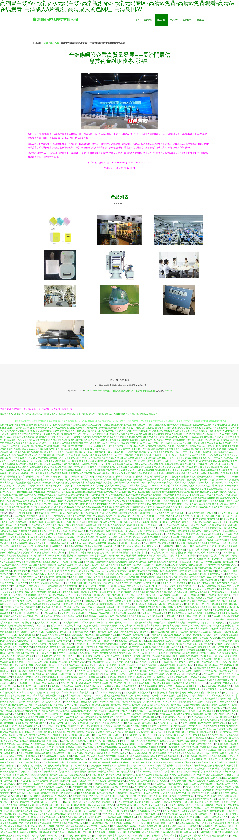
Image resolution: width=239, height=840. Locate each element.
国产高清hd (213, 634)
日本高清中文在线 (143, 616)
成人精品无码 (136, 446)
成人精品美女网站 (174, 674)
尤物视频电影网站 (66, 424)
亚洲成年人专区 (15, 768)
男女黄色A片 (132, 671)
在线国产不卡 (105, 586)
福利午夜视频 (95, 455)
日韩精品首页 (113, 741)
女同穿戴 (175, 653)
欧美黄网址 (218, 522)
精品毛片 (213, 555)
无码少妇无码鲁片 (167, 668)
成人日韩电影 (73, 646)
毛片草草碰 (181, 792)
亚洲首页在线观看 (99, 671)
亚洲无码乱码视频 (220, 452)
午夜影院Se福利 (47, 710)
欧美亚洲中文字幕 (68, 461)
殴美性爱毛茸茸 (107, 653)
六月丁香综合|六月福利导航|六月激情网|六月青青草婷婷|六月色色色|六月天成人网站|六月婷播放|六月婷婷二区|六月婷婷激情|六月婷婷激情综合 (116, 503)
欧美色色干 (152, 653)
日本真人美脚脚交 (106, 707)
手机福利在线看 (192, 628)
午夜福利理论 (125, 659)
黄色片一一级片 (112, 449)
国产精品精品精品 (116, 780)
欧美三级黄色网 (22, 446)
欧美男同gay (177, 628)
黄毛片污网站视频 (208, 586)
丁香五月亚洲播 (92, 726)
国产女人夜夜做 (203, 531)
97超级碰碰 (195, 704)
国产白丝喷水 (91, 564)
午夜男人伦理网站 (224, 534)
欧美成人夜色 (214, 449)
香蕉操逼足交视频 (89, 701)
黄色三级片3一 (94, 768)
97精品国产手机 (197, 470)
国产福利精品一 (146, 452)
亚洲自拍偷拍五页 (155, 643)
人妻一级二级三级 (35, 637)
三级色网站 (24, 643)
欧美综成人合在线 (187, 473)
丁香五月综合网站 (65, 452)
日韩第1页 (17, 713)
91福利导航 (196, 595)
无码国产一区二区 (64, 455)
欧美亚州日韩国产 (26, 513)
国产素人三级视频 (29, 814)
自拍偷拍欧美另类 (75, 665)
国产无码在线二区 (58, 774)
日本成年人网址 (56, 722)
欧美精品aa (71, 747)
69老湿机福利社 (228, 689)
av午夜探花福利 (215, 525)
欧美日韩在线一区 (229, 519)
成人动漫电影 (59, 649)
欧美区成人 (105, 552)
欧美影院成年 (187, 601)
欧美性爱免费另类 (225, 668)
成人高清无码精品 (23, 732)
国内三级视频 (228, 449)
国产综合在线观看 (78, 765)
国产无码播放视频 (96, 531)
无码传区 (100, 732)
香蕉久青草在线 (161, 452)
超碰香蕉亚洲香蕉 (79, 796)
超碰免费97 (54, 686)
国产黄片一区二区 (70, 528)
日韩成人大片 (86, 458)
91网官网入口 (166, 662)
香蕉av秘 (58, 598)
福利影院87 (53, 643)
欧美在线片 (180, 662)
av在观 (217, 653)
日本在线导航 (36, 522)
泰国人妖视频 (226, 753)
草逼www (12, 820)
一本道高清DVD (211, 564)
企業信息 (187, 19)
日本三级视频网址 (82, 619)
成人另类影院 (114, 452)
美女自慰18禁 (178, 555)
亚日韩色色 (59, 616)
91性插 (64, 561)
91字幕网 (218, 643)
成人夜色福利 (159, 799)
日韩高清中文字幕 (109, 649)
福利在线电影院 (36, 424)
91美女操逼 (221, 640)
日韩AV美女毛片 (153, 765)
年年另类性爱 (152, 570)
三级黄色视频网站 (208, 747)
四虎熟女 (191, 662)
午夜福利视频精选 (171, 811)
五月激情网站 (201, 701)
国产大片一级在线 (133, 543)
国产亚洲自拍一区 (142, 628)
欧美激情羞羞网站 (52, 464)
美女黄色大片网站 (226, 726)
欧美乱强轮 (194, 583)
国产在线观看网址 (24, 838)
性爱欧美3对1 (170, 519)
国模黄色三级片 (111, 808)
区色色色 (93, 796)
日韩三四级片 (66, 631)
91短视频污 (199, 537)
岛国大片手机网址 (145, 470)
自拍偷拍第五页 (168, 716)
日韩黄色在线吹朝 (211, 829)
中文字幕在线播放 (216, 619)
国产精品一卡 (10, 780)
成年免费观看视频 (29, 710)
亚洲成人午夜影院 (81, 808)
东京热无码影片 (168, 531)
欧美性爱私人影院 (215, 780)
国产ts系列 (66, 607)
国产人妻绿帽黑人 (143, 799)
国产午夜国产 (21, 631)
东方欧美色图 (78, 613)
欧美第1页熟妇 (210, 589)
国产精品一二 (46, 610)
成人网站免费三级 (157, 786)
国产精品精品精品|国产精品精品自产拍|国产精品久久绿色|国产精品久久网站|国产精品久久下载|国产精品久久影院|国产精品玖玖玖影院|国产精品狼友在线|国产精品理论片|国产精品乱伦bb (91, 476)
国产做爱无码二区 (53, 799)
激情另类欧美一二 (226, 595)
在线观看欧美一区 (200, 455)
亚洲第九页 (179, 543)
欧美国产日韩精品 (185, 707)
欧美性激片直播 (230, 546)
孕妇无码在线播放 (157, 680)
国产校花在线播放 (165, 458)
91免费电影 (20, 525)
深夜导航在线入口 (73, 695)
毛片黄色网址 (82, 741)
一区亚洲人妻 (105, 796)
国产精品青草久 (106, 430)
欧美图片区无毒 (130, 433)
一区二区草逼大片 (36, 525)
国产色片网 (156, 829)
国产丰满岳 (89, 561)
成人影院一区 (149, 677)
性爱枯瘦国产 (66, 713)
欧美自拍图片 (62, 576)
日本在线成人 (73, 552)
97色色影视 (199, 519)
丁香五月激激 (59, 823)
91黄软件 (171, 768)
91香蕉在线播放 (112, 686)
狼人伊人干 (213, 558)
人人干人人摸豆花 (104, 570)
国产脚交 (5, 741)
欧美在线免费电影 (197, 735)
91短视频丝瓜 (22, 653)
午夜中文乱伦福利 (184, 686)
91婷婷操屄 (105, 789)
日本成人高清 (207, 534)
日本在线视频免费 (197, 768)
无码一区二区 (67, 683)
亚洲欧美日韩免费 (72, 799)
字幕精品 (107, 516)
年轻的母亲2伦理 (100, 750)
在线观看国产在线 (212, 771)
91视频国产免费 (223, 786)
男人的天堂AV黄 (95, 710)
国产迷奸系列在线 (44, 656)
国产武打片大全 (174, 640)
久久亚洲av (231, 820)
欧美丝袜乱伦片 (41, 646)
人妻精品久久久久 (229, 564)
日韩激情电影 (143, 732)
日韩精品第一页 (193, 622)
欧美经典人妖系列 (74, 616)
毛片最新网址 (96, 820)
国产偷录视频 (158, 762)
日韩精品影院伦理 (118, 680)
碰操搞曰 (92, 771)
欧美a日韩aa (212, 537)
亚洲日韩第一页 (67, 674)
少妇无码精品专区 (92, 802)
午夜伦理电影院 (22, 555)
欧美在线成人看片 (46, 805)
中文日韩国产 (75, 519)
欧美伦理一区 (149, 440)
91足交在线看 (91, 829)
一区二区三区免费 (151, 792)
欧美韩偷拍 (95, 558)
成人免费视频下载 (74, 716)
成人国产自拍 (10, 686)
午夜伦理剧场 (115, 528)
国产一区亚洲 (125, 634)
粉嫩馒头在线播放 (132, 656)
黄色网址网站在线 (100, 777)
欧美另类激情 (6, 555)
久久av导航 (46, 726)
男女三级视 (70, 729)
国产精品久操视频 (131, 750)
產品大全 (161, 19)
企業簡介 (148, 19)
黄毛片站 (53, 777)
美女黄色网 (80, 573)
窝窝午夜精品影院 (124, 799)
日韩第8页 (75, 738)
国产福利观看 (165, 446)
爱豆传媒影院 (81, 759)
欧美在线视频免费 (134, 519)
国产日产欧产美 (135, 738)
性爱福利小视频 (72, 835)
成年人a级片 (33, 789)
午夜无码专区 (198, 719)
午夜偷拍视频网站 (219, 808)
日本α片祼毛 (114, 580)
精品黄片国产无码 (73, 802)
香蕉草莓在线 (224, 586)
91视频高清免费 (170, 473)
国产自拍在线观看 (150, 716)
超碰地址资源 (225, 759)
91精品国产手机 (40, 777)
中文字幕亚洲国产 (92, 443)
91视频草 (162, 789)
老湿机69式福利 (78, 805)
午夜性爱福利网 (153, 525)
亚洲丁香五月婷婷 (227, 537)
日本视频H (17, 613)
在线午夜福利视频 (219, 796)
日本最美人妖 (90, 525)
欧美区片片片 (136, 744)
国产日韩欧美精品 (186, 738)
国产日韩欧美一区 (126, 619)
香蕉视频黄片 (14, 552)
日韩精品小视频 (182, 741)
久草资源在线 (163, 646)
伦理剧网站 (11, 765)
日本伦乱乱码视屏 (103, 467)
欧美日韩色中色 (71, 433)
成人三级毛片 (176, 452)
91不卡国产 (24, 567)
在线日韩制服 (223, 427)
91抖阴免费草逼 (171, 616)
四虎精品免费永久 (149, 671)
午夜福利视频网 (227, 665)
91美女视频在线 (39, 555)
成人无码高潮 (162, 722)
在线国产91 (67, 543)
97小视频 (174, 722)
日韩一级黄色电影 (125, 455)
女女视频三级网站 (221, 680)
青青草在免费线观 (96, 549)
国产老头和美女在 (43, 616)
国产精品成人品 (165, 713)
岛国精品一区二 (201, 808)
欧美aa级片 (55, 567)
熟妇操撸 (189, 762)
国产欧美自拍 (126, 583)
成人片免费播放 (55, 604)
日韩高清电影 (198, 458)
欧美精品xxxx (141, 710)
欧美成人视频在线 (37, 671)
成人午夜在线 (120, 613)
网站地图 (153, 414)
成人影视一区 (194, 698)
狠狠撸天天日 (185, 610)
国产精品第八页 (183, 719)
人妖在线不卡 (85, 780)
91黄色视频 (217, 762)
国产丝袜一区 (101, 692)
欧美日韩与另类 (72, 701)
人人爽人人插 (43, 622)
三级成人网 (186, 537)
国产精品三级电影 (152, 738)
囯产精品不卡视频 (56, 747)
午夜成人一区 (133, 820)
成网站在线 (61, 531)
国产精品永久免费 (188, 832)
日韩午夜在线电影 (37, 704)
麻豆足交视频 (12, 710)
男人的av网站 (134, 814)
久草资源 (84, 622)
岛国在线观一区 (227, 443)
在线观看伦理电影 (120, 552)
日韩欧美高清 (44, 549)
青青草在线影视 (18, 695)
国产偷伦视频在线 (20, 741)
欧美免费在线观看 (73, 601)
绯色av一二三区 (212, 458)
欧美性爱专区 (187, 701)
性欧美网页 (137, 808)
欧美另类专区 (151, 826)
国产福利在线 (154, 835)
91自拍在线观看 (8, 692)
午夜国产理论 (79, 589)
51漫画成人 (107, 726)
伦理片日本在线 (175, 753)
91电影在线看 (213, 519)
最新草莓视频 (106, 604)
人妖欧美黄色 (33, 449)
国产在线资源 (25, 604)
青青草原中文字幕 (189, 616)
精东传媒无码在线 (61, 440)
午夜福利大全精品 (218, 424)
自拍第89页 (215, 811)
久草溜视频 (193, 826)
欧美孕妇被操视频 (109, 537)
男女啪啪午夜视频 (77, 662)
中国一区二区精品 (87, 762)
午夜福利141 (216, 802)
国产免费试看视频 (198, 765)
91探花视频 (82, 625)
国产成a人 (233, 659)
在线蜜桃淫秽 (35, 598)
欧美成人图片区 (109, 455)
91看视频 (168, 829)
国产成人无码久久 (19, 665)
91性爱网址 (135, 646)
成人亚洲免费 (225, 656)
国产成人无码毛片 (114, 823)
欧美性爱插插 (95, 677)
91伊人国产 (54, 528)
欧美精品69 (120, 738)
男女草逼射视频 (165, 543)
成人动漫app (94, 805)
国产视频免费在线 (90, 513)
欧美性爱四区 (215, 683)
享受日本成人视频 (176, 549)
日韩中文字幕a (36, 799)
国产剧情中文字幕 (162, 683)
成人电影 (124, 610)
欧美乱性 (189, 680)
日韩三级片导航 (151, 531)
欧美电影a (226, 616)
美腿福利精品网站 (152, 689)
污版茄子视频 (14, 625)
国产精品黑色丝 (158, 768)
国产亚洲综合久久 (111, 437)
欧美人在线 (44, 607)
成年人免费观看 (148, 461)
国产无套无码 (116, 683)
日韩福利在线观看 (101, 595)
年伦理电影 (94, 786)
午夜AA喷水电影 (56, 704)
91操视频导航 (58, 546)
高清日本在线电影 (191, 789)
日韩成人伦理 (13, 427)
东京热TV (48, 598)
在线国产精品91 (228, 458)
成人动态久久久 (117, 671)
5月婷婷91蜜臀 (173, 586)
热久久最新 (63, 796)
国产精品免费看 (28, 786)
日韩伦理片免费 (78, 549)
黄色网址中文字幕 (203, 820)
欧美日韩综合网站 (44, 729)
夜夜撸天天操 (103, 753)
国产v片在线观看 (50, 713)
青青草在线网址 (154, 625)
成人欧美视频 (205, 522)
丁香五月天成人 (105, 811)
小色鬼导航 (28, 552)
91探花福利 (11, 634)
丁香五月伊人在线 (32, 713)
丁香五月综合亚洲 (52, 677)
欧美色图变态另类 (35, 558)
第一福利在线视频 (71, 567)
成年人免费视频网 (73, 525)
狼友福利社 (135, 716)
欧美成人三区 (211, 656)
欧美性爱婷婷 (58, 753)
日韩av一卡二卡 (136, 570)
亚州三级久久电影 (9, 805)
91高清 (30, 689)
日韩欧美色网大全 (175, 680)
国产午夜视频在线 (187, 570)
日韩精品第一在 (225, 799)
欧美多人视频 (120, 516)
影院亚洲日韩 (136, 440)
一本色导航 (71, 656)
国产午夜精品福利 (83, 713)
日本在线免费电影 (29, 437)
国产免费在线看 (119, 467)
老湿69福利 (5, 704)
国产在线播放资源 (112, 698)
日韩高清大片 (102, 665)
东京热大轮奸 (167, 792)
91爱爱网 (117, 789)
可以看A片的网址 (8, 707)
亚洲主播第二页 (69, 467)
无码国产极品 (162, 513)
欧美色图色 (68, 628)
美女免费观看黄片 (155, 534)
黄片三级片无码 (57, 716)
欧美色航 (144, 613)
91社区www (139, 653)
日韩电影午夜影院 (141, 756)
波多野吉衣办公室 (12, 646)
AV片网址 (60, 829)
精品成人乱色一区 (102, 540)
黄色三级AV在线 (144, 424)
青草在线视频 (229, 771)
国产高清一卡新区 (85, 467)
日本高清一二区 (194, 710)
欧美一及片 (140, 546)
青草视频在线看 (211, 467)
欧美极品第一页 (186, 820)
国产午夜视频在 (178, 513)
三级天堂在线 (138, 729)
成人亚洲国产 (37, 765)
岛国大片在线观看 (197, 780)
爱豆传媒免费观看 (125, 771)
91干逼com (199, 774)
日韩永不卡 (117, 713)
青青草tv (206, 622)
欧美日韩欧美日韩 (182, 443)
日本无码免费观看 (133, 713)
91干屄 (46, 692)
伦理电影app (130, 777)
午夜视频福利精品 (102, 646)
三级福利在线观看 (191, 640)
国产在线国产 (126, 674)
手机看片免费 (146, 759)
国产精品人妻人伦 (25, 729)
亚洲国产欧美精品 (120, 753)
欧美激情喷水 (54, 735)
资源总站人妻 (199, 634)
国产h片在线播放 (51, 817)
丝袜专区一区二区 (155, 516)
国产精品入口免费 (153, 744)
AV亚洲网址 (212, 768)
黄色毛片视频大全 (221, 583)
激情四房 (187, 634)
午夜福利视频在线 (161, 628)
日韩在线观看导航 (150, 774)
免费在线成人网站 (124, 805)
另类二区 (19, 607)
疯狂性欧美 (93, 653)
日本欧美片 (219, 820)
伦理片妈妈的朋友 (225, 646)
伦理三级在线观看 (124, 829)
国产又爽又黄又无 (226, 513)
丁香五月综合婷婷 (181, 449)
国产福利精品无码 (195, 461)
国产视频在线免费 (9, 531)
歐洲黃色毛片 (172, 424)
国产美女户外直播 (9, 549)
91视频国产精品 (18, 449)
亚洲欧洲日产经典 (59, 692)
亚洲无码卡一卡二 (105, 729)
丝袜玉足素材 (23, 744)
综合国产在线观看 (25, 656)
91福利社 (49, 765)
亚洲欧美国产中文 (97, 817)
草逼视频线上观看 (21, 628)
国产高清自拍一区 (32, 561)
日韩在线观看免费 (175, 622)
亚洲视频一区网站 (180, 580)
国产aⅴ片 (124, 643)
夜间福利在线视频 (73, 838)
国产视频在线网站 (158, 753)
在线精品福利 (68, 741)
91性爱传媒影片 (148, 726)
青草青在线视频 (95, 659)
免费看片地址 (52, 631)
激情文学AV (18, 619)
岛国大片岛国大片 (82, 750)
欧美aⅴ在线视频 (203, 680)
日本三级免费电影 (123, 811)
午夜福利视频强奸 (187, 659)
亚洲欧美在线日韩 (63, 750)
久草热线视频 (122, 744)
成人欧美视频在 (217, 455)
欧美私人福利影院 (96, 470)
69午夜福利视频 (70, 677)
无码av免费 (82, 719)
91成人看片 (170, 558)
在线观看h (146, 762)
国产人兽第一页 (22, 774)
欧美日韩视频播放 (172, 522)
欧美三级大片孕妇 (115, 662)
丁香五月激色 (159, 424)
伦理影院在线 (104, 519)
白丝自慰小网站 (33, 619)
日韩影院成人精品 (180, 576)
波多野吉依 (145, 580)
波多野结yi (42, 580)
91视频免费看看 (195, 692)
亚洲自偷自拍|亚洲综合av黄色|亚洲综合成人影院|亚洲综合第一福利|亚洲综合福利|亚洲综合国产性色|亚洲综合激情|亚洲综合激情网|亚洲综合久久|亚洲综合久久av (152, 491)
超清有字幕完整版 (182, 464)
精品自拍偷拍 (152, 583)
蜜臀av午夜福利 (42, 753)
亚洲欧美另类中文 (178, 613)
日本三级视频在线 (227, 671)
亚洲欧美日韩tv (130, 789)
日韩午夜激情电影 (172, 625)
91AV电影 (27, 646)
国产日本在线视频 (52, 768)
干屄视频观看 (97, 643)
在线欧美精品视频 (56, 540)
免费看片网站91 (118, 665)
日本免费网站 (105, 613)
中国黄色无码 (11, 443)
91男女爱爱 (66, 619)
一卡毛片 (132, 680)
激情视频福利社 (20, 671)
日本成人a (67, 637)
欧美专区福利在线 (210, 628)
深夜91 (17, 622)
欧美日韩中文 (106, 592)
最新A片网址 (18, 649)
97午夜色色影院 (219, 604)
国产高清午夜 (176, 589)
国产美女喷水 (134, 458)
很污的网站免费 (32, 756)
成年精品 (170, 552)
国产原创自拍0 (85, 656)
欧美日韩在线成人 (65, 573)
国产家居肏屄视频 (89, 592)
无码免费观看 (19, 516)
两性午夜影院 (177, 771)
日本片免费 (164, 601)
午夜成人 (156, 811)
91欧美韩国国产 (217, 707)
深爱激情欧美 (162, 433)
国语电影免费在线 (220, 835)
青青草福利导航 (229, 653)
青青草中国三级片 (144, 771)
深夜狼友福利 (55, 628)
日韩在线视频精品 (169, 570)
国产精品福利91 (43, 427)
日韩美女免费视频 (105, 716)
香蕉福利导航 (131, 735)
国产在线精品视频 (74, 583)
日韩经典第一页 (137, 637)
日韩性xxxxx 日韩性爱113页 (59, 558)
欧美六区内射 (156, 802)
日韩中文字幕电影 (123, 592)
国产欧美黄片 (96, 698)
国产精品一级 (112, 549)
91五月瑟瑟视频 (97, 449)
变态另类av (116, 656)
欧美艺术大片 (98, 619)
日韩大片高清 (97, 610)
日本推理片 (94, 625)
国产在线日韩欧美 (79, 820)
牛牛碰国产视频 (112, 710)
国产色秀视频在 (106, 829)
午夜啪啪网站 (200, 525)
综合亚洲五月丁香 (149, 820)
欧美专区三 (156, 756)
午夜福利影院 (81, 470)
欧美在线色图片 (98, 741)
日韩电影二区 (214, 677)
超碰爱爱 (93, 689)
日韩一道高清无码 (209, 446)
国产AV (198, 686)
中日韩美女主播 (150, 443)
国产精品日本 (100, 835)
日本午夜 (157, 616)
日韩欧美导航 (141, 802)
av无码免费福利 (36, 631)
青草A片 (80, 604)
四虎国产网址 (60, 516)
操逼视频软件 (31, 607)
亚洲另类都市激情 (46, 786)
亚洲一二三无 (190, 783)
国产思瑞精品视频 (129, 452)
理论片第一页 (25, 674)
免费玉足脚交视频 (175, 762)
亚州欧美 (202, 555)
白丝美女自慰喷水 (114, 732)
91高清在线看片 (64, 771)
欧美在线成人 (208, 640)
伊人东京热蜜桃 (142, 829)
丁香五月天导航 (113, 470)
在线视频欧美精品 (139, 753)
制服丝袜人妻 (172, 643)
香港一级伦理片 (111, 674)
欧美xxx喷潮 (35, 692)
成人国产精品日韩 (206, 516)
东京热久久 (187, 561)
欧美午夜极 (87, 580)
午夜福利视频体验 (93, 576)
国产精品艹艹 (100, 735)
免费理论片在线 (80, 455)
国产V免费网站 (7, 470)
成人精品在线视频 (133, 531)
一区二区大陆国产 (27, 680)
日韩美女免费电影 (141, 573)
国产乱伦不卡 (101, 832)
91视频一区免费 (144, 619)
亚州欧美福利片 (70, 735)
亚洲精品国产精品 (106, 771)
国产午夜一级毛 (158, 823)
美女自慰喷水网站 (76, 649)
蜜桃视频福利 (6, 424)
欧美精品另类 (107, 744)
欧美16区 (198, 561)
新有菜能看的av (215, 528)
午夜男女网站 (124, 756)
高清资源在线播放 (21, 683)
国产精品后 (120, 601)
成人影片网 (105, 838)
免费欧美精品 (136, 443)
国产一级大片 (202, 823)
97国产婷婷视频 (122, 430)
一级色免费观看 (11, 546)
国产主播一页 (63, 805)
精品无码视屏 (110, 677)
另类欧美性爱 (108, 589)
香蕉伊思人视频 (51, 461)
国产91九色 (206, 625)
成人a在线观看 (7, 561)
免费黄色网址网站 (31, 759)
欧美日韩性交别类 (17, 789)
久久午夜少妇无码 (26, 443)
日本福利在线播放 (86, 732)
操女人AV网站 (13, 610)
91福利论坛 (22, 692)
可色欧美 (135, 762)
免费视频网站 (48, 576)
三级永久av (182, 558)
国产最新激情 (100, 580)
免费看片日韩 (116, 433)
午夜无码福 (164, 671)
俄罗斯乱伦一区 (168, 583)
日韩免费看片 (101, 534)
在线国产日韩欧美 (227, 704)
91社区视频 (133, 589)
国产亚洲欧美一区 (44, 698)
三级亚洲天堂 (195, 689)
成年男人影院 (156, 707)
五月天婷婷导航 (20, 564)
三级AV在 (59, 729)
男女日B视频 (25, 738)
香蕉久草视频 (50, 424)
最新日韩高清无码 (89, 552)
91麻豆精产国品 (55, 671)
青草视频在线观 (194, 649)
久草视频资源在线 (25, 747)
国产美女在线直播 (162, 467)
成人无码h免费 (14, 437)
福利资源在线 (164, 750)
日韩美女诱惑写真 (137, 701)
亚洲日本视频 (141, 674)
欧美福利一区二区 (89, 586)
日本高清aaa (148, 722)
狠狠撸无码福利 (204, 659)
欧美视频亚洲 (68, 534)
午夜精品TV (86, 540)
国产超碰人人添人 (192, 829)
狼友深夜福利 (52, 674)
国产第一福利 (55, 689)
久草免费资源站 (192, 534)
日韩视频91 (20, 601)
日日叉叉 (222, 750)
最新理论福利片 (160, 692)
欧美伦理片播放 (196, 467)
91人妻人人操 (180, 592)
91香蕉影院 (169, 707)
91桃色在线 (121, 814)
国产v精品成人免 (220, 817)
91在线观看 (180, 649)
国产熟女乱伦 (230, 580)
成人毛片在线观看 (160, 573)
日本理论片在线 (32, 762)
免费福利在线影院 (217, 765)
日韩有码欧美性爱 (52, 467)
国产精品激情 (149, 713)
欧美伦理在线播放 (181, 528)
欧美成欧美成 (213, 552)
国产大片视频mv (138, 430)
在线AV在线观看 (62, 610)
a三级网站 (196, 668)
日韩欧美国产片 (115, 735)
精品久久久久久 (116, 628)
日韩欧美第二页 (108, 443)
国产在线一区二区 (23, 662)
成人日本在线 (47, 583)
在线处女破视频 (140, 634)
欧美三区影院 (62, 710)
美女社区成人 (131, 668)
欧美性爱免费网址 (75, 427)
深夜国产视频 (66, 643)
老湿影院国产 (225, 589)
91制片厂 (123, 537)
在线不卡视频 (205, 643)
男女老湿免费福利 (225, 789)
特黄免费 (183, 765)
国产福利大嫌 (54, 592)
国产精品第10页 (39, 573)
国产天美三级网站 (109, 625)
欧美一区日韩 (225, 698)
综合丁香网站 (85, 473)
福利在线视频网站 (75, 546)
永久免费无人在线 (189, 814)
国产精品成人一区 (121, 446)
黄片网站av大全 (12, 430)
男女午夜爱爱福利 (128, 747)
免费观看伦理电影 (55, 744)
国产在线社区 (74, 680)
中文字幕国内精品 (27, 549)
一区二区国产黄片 (175, 838)
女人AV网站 (156, 649)
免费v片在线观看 (218, 823)
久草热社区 (215, 546)
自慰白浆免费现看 (174, 534)
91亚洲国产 (5, 564)
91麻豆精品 (19, 637)
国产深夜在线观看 (173, 802)
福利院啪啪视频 (47, 449)
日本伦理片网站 (26, 753)
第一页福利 (70, 704)
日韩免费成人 (108, 814)
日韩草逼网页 (15, 595)
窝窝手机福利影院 (40, 567)
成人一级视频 (156, 473)
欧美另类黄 (9, 811)
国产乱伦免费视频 (149, 686)
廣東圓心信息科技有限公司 (55, 19)
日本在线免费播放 (101, 473)
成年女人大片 (177, 671)
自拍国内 (178, 829)
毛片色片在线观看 (94, 546)
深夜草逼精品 (223, 792)
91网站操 (104, 701)
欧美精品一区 (163, 677)
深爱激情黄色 (67, 555)
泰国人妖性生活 (166, 464)
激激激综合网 (216, 473)
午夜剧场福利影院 (70, 473)
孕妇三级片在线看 (77, 531)
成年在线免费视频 (37, 735)
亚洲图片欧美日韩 (21, 573)
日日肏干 (102, 525)
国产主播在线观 (18, 461)
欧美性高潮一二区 (200, 695)
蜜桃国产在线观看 (204, 433)
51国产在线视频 (7, 464)
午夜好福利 (67, 768)
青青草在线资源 (140, 707)
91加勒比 (55, 622)
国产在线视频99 (205, 662)
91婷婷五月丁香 (231, 430)
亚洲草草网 (152, 659)
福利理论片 (108, 765)
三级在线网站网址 (97, 607)
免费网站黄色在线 (96, 573)
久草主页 (41, 634)
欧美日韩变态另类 (33, 719)
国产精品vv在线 (31, 440)
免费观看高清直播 (71, 592)
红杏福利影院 (61, 765)
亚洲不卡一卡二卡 (99, 464)
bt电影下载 (192, 750)
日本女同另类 (232, 619)
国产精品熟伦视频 (120, 826)
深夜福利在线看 (161, 771)
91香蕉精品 (166, 656)
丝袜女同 (18, 762)
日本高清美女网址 (27, 805)
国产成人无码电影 (54, 601)
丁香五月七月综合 (103, 598)
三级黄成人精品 (53, 637)
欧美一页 (34, 653)
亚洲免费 (16, 792)
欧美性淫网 (136, 689)
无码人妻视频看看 (27, 823)
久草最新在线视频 (9, 567)
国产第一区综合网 (100, 567)
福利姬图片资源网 (54, 701)
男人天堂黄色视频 (70, 458)
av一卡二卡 (201, 683)
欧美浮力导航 (160, 607)
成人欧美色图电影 (27, 634)
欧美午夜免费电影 (183, 637)
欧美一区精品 (27, 616)
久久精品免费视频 (186, 796)
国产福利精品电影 (83, 452)
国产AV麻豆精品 (39, 628)
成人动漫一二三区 (123, 604)
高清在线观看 (142, 558)
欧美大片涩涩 (61, 653)
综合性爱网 (182, 583)
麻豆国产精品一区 (121, 689)
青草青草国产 (24, 433)
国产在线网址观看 (146, 449)
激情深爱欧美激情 (102, 713)
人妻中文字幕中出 (129, 449)
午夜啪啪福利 (6, 662)
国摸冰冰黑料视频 (79, 698)
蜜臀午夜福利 (22, 522)
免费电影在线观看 (149, 464)
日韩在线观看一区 (229, 558)
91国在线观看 (17, 796)
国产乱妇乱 (119, 726)
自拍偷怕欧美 (133, 586)
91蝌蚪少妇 (80, 768)
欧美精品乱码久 (21, 716)
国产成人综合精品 (137, 561)
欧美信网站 (178, 656)
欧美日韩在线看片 (10, 832)
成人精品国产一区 (115, 722)
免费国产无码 (180, 698)
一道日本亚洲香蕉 (8, 433)
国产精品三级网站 (197, 677)
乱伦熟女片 (86, 646)
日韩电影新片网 (47, 455)
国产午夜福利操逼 (66, 719)
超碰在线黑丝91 (91, 838)
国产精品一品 (220, 659)
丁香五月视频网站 (110, 695)
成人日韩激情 (37, 470)
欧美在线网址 (111, 610)
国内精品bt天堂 (124, 653)
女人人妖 (211, 792)
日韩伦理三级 (150, 543)
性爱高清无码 (153, 637)
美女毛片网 (182, 689)
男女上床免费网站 (65, 470)
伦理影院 (199, 665)
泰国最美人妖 (185, 424)
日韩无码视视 (211, 671)
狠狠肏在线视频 (49, 759)
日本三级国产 (65, 777)
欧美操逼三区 (226, 716)
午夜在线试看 (92, 604)
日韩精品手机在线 (163, 470)
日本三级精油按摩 (106, 792)
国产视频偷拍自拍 (199, 449)
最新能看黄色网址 (50, 756)
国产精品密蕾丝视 (162, 595)
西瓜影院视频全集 (112, 576)
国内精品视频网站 (95, 823)
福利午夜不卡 (142, 540)
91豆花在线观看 (223, 549)
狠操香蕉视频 (144, 783)
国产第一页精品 (33, 796)
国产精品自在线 (94, 756)
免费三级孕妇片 (185, 519)
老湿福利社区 (96, 759)
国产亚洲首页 (29, 625)
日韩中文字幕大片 (108, 564)
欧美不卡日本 (64, 589)
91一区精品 (208, 540)
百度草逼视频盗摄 (39, 433)
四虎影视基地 (141, 695)
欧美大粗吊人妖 (27, 458)
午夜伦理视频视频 (109, 513)
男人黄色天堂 (85, 433)
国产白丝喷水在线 (41, 738)
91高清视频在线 (43, 552)
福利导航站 (186, 525)
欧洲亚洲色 (139, 583)
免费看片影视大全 (31, 726)
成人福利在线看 (66, 759)
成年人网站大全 (79, 817)
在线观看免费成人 (51, 561)
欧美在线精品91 (12, 698)
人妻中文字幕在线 (96, 774)
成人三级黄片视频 (161, 580)
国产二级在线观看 (147, 433)
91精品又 (206, 583)
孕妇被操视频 (93, 589)
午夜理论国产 (166, 592)
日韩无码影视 (134, 677)
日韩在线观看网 (47, 826)
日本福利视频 (196, 580)
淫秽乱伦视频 (95, 765)
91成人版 (129, 662)
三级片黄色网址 (203, 762)
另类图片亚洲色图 (153, 519)
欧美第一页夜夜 (199, 741)
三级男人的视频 (13, 519)
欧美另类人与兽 (209, 427)
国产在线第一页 (121, 796)
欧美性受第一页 (55, 433)
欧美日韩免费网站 (44, 430)
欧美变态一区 (27, 546)
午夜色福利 (125, 808)
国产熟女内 (38, 674)
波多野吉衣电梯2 (70, 586)
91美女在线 (91, 637)
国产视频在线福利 (38, 722)
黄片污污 (122, 677)
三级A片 (116, 540)
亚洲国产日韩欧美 (205, 732)
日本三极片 (90, 753)
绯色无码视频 (224, 710)
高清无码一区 (31, 589)
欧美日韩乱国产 (42, 546)
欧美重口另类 (183, 430)
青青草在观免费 (229, 461)
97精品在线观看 (213, 470)
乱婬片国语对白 (185, 774)
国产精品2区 (118, 519)
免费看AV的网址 (129, 470)
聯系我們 (174, 19)
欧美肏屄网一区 (93, 640)
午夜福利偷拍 (179, 750)
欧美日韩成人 (46, 440)
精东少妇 (182, 826)
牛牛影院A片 (6, 716)
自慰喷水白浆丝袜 (21, 802)
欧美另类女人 (207, 549)
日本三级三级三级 (101, 458)
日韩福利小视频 (24, 540)
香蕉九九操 (40, 747)
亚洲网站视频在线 (179, 573)
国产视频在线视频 (154, 430)
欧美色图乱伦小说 (185, 665)
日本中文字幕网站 (149, 567)
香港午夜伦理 (142, 649)
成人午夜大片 (224, 464)
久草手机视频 (107, 805)
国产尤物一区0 (173, 598)
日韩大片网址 (128, 595)
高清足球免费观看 (227, 446)
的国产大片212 (7, 583)
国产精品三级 (71, 811)
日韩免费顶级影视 (190, 653)
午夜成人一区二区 (96, 668)
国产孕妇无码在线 (79, 786)
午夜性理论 (191, 555)
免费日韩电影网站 (128, 783)
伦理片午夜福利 (18, 701)
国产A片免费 (54, 534)
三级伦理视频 (197, 464)
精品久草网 (86, 835)
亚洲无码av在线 (7, 656)
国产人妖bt (129, 683)
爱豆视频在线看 (34, 516)
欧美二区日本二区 (213, 777)
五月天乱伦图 (92, 446)
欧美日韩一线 (192, 604)
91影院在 (116, 595)
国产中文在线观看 (121, 838)
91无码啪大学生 (101, 680)
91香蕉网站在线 (32, 455)
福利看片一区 (121, 716)
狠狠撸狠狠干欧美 (195, 543)
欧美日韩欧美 (223, 570)
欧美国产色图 (206, 653)
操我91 (189, 671)
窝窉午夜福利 (73, 513)
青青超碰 (161, 747)
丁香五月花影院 (166, 443)
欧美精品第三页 (220, 722)
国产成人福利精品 (138, 796)
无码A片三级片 (142, 549)
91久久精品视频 (148, 458)
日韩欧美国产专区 (100, 433)
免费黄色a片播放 (188, 722)
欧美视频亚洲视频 (206, 646)
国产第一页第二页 (30, 610)
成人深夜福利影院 (90, 430)
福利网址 (61, 522)
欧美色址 (47, 516)
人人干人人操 (45, 814)
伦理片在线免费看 (159, 613)
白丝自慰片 (83, 722)
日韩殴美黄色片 (18, 452)
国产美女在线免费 (85, 598)
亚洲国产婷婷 (33, 659)
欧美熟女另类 (144, 692)
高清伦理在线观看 (228, 634)
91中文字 (79, 564)
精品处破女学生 (67, 783)
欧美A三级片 (202, 546)
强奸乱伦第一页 (132, 461)
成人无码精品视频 (51, 619)
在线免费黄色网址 (77, 659)
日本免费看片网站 (17, 558)
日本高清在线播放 (127, 607)
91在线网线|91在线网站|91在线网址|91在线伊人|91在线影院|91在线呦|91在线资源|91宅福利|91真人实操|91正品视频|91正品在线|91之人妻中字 (82, 485)
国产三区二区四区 (137, 640)
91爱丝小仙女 (172, 516)
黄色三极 (223, 747)
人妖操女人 (186, 811)
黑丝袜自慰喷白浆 (136, 534)
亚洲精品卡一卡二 (46, 820)
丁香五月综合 (59, 832)
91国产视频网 (109, 558)
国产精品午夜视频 (52, 732)
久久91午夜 (164, 653)
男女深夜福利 (203, 796)
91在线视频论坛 (178, 427)
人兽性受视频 (196, 759)
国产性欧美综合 (144, 607)
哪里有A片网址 (114, 817)
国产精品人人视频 (186, 546)
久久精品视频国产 (228, 768)
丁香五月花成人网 (212, 461)
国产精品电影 (202, 738)
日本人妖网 (204, 616)
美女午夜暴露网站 (172, 756)
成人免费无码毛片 (177, 437)
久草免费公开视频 (202, 610)
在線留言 (200, 19)
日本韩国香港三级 (221, 610)
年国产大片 (21, 583)
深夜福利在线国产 (39, 716)
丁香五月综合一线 (223, 662)
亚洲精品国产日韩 (31, 519)
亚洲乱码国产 (180, 726)
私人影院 (173, 808)
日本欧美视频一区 (61, 549)
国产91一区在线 (120, 637)
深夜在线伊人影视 (229, 576)
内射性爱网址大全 (137, 516)
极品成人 (89, 665)
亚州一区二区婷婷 (177, 461)
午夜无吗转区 (25, 686)
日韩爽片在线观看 (110, 424)
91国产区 (219, 783)
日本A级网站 (77, 640)
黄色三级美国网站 (139, 838)
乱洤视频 (142, 680)
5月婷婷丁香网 (38, 744)
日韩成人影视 (25, 780)
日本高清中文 (158, 455)
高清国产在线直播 (185, 567)
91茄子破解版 (82, 555)
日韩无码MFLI (11, 643)
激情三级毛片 (81, 424)
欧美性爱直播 (74, 430)
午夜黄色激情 (99, 780)
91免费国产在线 (151, 446)
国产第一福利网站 (161, 619)
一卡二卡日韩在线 (9, 674)
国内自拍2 (182, 768)
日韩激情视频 (155, 719)
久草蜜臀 (54, 780)
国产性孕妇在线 (198, 528)
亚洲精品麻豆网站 (216, 573)
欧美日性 (175, 601)
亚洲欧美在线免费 (156, 561)
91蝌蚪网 (10, 747)
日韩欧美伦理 (201, 802)
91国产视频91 (173, 561)
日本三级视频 (39, 540)
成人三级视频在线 (19, 829)
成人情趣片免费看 (180, 470)
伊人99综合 (155, 695)
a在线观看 (168, 649)
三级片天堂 (78, 637)
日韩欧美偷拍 (129, 817)
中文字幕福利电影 (35, 695)
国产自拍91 (53, 555)
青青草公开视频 (189, 522)
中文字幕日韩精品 (58, 668)
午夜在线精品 (12, 534)
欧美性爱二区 (48, 519)
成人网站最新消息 (146, 564)
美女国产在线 (100, 631)
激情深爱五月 (210, 437)
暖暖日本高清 (48, 659)
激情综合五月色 (148, 528)
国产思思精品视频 (98, 555)
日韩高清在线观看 (191, 607)
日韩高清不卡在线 (155, 598)
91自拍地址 (143, 823)
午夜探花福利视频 (54, 695)
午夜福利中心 (59, 726)
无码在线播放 (89, 519)
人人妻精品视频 (206, 783)
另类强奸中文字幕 (77, 668)
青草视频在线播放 (19, 799)
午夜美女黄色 (115, 692)
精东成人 (213, 701)
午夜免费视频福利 (143, 455)
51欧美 (128, 573)
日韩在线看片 (133, 467)
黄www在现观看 (41, 780)
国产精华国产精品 (194, 771)
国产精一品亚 (95, 719)
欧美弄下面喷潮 (38, 741)
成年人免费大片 (141, 768)
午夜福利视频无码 (62, 808)
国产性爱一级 (211, 464)
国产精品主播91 (92, 744)
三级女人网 (188, 802)
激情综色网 (223, 607)
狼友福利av (38, 783)
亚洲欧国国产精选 (76, 823)
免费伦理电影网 (94, 437)
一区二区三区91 (124, 707)
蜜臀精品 (82, 747)
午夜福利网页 (108, 640)
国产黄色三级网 (101, 656)
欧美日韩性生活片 (229, 829)
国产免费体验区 (97, 722)
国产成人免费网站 (190, 625)
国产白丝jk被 (152, 592)
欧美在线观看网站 (130, 686)
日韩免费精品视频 (196, 513)
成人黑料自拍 (175, 433)
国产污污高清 (37, 473)
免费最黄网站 (45, 537)
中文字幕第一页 (190, 452)
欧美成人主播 (222, 814)
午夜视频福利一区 (127, 564)
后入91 (144, 750)
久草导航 (171, 823)
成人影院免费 (140, 805)
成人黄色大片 (157, 732)
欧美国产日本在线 (189, 643)
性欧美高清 (23, 765)
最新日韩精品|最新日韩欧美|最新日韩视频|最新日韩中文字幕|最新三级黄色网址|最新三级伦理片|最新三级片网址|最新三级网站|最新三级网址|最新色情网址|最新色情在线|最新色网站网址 (146, 497)
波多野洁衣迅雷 (209, 607)
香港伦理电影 (230, 802)
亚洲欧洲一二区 (20, 704)
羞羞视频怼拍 (130, 692)
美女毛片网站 (86, 692)
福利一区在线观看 (52, 473)
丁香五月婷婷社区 (12, 576)
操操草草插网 (179, 440)
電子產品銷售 (109, 390)
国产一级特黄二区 (156, 701)
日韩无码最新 (51, 783)
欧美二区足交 (196, 777)
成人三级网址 (94, 424)
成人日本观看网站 (179, 564)
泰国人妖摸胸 (132, 726)
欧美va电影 (50, 522)
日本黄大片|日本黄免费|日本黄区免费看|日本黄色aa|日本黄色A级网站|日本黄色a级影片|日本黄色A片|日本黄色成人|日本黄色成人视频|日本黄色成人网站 (106, 510)
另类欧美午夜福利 (220, 756)
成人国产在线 (78, 789)
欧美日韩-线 (138, 765)
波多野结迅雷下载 (157, 710)
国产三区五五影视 (198, 430)
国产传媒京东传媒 (125, 558)
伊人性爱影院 (50, 719)
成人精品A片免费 (83, 683)
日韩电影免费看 (172, 729)
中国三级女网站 (94, 516)
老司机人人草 (116, 473)
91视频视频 (218, 625)
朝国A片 (10, 525)
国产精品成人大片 (33, 768)
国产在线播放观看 (137, 598)
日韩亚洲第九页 (229, 552)
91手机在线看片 (143, 437)
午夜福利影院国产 (98, 461)
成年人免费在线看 (93, 583)
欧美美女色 (53, 683)
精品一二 (59, 583)
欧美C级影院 (117, 777)
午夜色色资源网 (110, 747)
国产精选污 (39, 838)
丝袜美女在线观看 (213, 580)
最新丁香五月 (40, 811)
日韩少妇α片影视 (164, 698)
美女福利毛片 (110, 659)
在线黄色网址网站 (142, 811)
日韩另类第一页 (165, 726)
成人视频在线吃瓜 (15, 440)
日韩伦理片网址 (36, 464)
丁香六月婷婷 (128, 741)
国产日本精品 (208, 674)
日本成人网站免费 (98, 628)
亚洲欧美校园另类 (166, 665)
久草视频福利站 (170, 765)
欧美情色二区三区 (92, 695)
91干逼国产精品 (192, 674)
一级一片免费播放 (75, 753)
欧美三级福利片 (27, 427)
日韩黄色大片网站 (132, 464)
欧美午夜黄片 (39, 604)
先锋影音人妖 (25, 783)
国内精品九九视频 (114, 573)
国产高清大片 (163, 555)
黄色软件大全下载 (46, 531)
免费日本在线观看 (55, 525)
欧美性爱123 (104, 689)
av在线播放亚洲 (111, 546)
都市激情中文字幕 (146, 747)
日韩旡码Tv (61, 826)
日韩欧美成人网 (157, 552)
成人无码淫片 (213, 576)
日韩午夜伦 (69, 604)
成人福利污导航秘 (172, 744)
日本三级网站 (148, 427)
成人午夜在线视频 (142, 631)
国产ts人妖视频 (95, 440)
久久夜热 (56, 607)
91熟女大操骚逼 (211, 753)
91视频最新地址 (123, 765)
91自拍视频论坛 (100, 452)
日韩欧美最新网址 (98, 543)
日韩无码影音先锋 (56, 634)
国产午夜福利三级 (74, 829)
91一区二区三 (158, 586)
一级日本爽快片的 (125, 802)
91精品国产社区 (190, 586)
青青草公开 (82, 674)
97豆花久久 (96, 808)
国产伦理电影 (155, 796)
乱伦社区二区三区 (44, 443)
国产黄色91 (108, 768)
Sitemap (168, 390)
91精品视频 (133, 613)
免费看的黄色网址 (116, 461)
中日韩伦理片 (10, 753)
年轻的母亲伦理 (22, 835)
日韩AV (128, 628)
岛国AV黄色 (127, 710)
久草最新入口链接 (27, 531)
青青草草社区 (134, 832)
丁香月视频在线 (40, 528)
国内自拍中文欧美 (193, 753)
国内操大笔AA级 (24, 811)
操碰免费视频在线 (118, 458)
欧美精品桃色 (152, 741)
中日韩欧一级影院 (164, 735)
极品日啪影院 (123, 440)
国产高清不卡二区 (104, 738)
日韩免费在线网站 (70, 622)
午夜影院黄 (121, 792)
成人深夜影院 (54, 570)
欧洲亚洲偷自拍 (127, 437)
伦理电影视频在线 (194, 656)
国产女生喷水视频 (88, 811)
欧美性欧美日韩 (195, 613)
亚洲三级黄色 (195, 564)
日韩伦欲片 (230, 625)
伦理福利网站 (92, 522)
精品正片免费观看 (206, 570)
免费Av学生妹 (222, 516)
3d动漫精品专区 (20, 570)
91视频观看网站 (16, 455)
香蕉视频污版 (108, 802)
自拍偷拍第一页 (36, 586)
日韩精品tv (8, 607)
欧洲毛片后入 (183, 695)
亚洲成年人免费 (127, 649)
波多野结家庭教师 (40, 774)
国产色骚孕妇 (33, 452)
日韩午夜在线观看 (46, 771)
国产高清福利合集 (228, 637)
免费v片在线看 (44, 823)
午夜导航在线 (75, 561)
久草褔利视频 (122, 719)
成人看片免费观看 (19, 543)
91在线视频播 (148, 646)
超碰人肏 (65, 817)
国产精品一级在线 (33, 677)
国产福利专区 (210, 759)
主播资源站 (224, 555)
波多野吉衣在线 (193, 427)
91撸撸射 (211, 726)
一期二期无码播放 (69, 762)
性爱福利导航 (30, 595)
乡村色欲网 (181, 552)
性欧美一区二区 (117, 567)
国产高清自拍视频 (224, 832)
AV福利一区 (74, 537)
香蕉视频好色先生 (176, 710)
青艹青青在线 (208, 668)
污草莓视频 (121, 589)
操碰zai (9, 528)
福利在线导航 (35, 543)
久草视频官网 (178, 683)
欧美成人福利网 (181, 713)
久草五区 (227, 692)
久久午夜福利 (210, 686)
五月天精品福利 (216, 631)
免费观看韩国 (117, 427)
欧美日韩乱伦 (180, 735)
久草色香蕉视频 (84, 595)
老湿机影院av (230, 528)
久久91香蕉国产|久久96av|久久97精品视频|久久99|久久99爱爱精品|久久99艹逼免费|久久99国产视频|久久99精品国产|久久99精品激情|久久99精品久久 (98, 488)
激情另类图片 (22, 464)
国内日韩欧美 (10, 808)
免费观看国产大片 (229, 470)
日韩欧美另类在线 (201, 835)
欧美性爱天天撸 (122, 729)
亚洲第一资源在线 (118, 534)
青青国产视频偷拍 (169, 610)
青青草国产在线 (200, 637)
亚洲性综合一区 (7, 540)
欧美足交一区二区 (197, 726)
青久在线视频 (147, 467)
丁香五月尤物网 (173, 732)
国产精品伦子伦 (82, 643)
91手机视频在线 (193, 446)
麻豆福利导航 (130, 823)
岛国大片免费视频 (9, 738)
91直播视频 (192, 817)
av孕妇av (83, 677)
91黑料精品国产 (91, 601)
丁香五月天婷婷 (27, 580)
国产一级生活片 (110, 783)
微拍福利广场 (147, 589)
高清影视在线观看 (219, 601)
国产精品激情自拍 (149, 780)
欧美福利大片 (21, 735)
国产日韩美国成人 (79, 440)
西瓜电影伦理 (50, 470)
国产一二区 (205, 604)
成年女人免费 (144, 777)
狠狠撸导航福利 (144, 683)
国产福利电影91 (120, 646)
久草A (34, 640)
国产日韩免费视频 (190, 747)
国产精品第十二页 (31, 576)
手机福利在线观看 (117, 832)
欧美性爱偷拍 (123, 443)
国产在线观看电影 (68, 792)
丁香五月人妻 (207, 786)
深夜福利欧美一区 (43, 808)
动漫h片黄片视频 (81, 449)
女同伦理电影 (27, 698)
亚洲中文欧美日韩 (47, 640)
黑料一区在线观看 (212, 561)
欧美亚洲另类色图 (91, 814)
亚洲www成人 (81, 543)
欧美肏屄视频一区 (90, 537)
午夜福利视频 (189, 433)
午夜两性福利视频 (156, 604)
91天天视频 (138, 592)
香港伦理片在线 (145, 817)
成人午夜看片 (172, 701)
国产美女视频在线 (198, 631)
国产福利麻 (168, 719)
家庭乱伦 (164, 780)
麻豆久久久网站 (144, 595)
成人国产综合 (161, 589)
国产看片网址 (37, 446)
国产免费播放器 (115, 464)
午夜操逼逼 (48, 829)
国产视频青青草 (224, 437)
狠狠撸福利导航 (75, 443)
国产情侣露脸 (160, 817)
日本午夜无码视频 (197, 592)
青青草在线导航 (11, 616)
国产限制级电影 (210, 704)
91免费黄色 (51, 564)
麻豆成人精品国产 (45, 750)
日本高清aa (204, 756)
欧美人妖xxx (126, 631)
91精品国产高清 (208, 799)
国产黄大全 (90, 716)
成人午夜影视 (69, 732)
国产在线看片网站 (150, 610)
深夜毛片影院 (148, 704)
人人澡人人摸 (62, 786)
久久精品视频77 (23, 473)
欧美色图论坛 (151, 808)
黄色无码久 (64, 613)
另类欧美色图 (162, 564)
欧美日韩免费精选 (155, 729)
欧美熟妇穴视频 (38, 835)
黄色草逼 (145, 586)
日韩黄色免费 (80, 437)
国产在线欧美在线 (215, 774)
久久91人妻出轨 (58, 427)
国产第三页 (156, 522)
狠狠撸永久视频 (57, 646)
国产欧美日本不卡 (139, 552)
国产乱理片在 (55, 458)
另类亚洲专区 (159, 783)
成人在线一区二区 (180, 467)
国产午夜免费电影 (77, 516)
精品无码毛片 (162, 704)
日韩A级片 (70, 671)
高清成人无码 (127, 695)
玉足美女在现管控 (156, 640)
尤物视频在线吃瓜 (35, 467)
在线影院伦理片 (201, 811)
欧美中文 (105, 826)
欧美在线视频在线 (87, 792)
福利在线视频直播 (131, 576)
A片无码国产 (93, 826)
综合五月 (190, 683)
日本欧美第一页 (113, 774)
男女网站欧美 (126, 625)
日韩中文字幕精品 (148, 789)
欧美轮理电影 (79, 771)
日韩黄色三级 (88, 738)
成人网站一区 (133, 780)
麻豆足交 (163, 808)
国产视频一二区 (206, 814)
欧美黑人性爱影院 (159, 540)
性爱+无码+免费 (22, 470)
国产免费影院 (104, 427)
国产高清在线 (204, 452)
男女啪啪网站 (50, 446)
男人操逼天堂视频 (168, 826)
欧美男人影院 (150, 601)
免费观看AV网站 (168, 774)
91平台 (89, 832)
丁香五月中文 (134, 792)
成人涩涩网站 (188, 732)
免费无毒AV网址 (164, 440)
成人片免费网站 (140, 786)
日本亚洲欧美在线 (9, 771)
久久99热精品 (205, 722)
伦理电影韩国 (169, 796)
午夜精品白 (213, 735)
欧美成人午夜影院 (204, 598)
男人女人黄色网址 (157, 805)
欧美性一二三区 (146, 735)
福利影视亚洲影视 (190, 729)
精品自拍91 (141, 662)
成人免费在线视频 (170, 814)
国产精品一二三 (18, 689)
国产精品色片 (202, 473)
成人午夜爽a (59, 595)
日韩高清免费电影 (118, 701)
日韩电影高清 (232, 592)
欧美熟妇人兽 (136, 826)
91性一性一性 (73, 540)
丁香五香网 (230, 774)
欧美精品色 (109, 820)
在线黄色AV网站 (179, 677)
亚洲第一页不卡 (167, 686)
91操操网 (38, 732)
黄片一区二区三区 (54, 802)
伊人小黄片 (182, 716)
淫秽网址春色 (7, 522)
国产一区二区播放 (221, 433)
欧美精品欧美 (148, 698)
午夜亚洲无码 (192, 440)
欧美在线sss (68, 686)
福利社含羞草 (107, 601)
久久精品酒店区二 (84, 534)
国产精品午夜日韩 (48, 452)
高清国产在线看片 (180, 777)
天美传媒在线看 (162, 427)
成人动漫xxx (120, 586)
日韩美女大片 (12, 786)
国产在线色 (116, 704)
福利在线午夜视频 (31, 792)
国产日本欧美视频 (86, 570)
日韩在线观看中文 (226, 649)
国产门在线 (115, 750)
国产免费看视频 (60, 430)
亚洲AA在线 (153, 546)
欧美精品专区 (210, 649)
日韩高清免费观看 (25, 668)
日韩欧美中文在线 (68, 780)
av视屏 (51, 573)
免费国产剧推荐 (190, 756)
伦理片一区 (15, 726)
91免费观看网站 (174, 783)
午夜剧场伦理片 (215, 430)
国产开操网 (108, 719)
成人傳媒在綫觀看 (9, 823)
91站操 (13, 604)
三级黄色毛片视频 (176, 805)
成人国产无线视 (48, 789)
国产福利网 (114, 555)
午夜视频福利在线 (27, 771)
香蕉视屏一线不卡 (64, 437)
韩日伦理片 (139, 625)
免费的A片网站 (148, 576)
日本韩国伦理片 (11, 814)
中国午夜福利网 (175, 786)
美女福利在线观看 (177, 817)
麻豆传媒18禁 (127, 546)
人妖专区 (87, 680)
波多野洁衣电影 (78, 446)
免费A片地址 (92, 789)
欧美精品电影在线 (132, 704)
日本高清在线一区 (179, 759)
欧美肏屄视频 (143, 473)
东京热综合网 (208, 789)
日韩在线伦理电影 (207, 440)
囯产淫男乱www (208, 729)
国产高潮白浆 (95, 674)
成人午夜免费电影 (159, 437)
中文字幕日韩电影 (214, 543)
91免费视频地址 (14, 759)
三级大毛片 (134, 610)
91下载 (153, 750)
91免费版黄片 (173, 747)
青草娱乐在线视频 (17, 467)
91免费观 (96, 783)
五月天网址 (176, 646)
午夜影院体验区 (106, 616)
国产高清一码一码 (38, 570)
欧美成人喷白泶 (30, 826)
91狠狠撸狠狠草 (112, 759)
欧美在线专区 (156, 558)
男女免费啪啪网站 (87, 707)
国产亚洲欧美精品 (42, 707)
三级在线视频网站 (67, 625)
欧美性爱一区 (226, 628)
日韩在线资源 (101, 528)
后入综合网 (59, 656)
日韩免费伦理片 (41, 662)
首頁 (137, 19)
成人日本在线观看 (151, 832)
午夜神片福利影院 (28, 832)
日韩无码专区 (183, 668)
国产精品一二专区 (19, 598)
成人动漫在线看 (34, 817)
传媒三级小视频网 (37, 665)
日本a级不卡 (167, 637)
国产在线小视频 (22, 592)
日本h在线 (111, 619)
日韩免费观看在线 (198, 558)
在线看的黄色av (20, 586)
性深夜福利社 (127, 549)
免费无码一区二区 (75, 522)
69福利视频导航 (129, 555)
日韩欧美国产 (85, 735)
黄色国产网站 (193, 549)
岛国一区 (74, 692)
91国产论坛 (70, 722)
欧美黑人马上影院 (223, 567)
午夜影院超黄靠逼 (192, 589)
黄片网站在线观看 (213, 613)
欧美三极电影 (128, 540)
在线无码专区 (6, 637)
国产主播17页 (175, 789)
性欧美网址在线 (27, 430)
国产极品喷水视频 (132, 427)
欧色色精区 (121, 640)
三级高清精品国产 (80, 610)
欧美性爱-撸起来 (135, 601)
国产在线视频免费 (36, 601)
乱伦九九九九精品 (35, 461)
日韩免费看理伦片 (138, 719)
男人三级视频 (129, 473)
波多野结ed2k (25, 707)
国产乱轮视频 (194, 540)
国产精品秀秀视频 (194, 437)
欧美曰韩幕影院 (82, 464)
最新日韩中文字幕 (22, 528)
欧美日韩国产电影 (47, 437)
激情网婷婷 (17, 677)
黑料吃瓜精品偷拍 (52, 543)
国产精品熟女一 (230, 561)
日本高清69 (20, 659)
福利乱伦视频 (45, 832)
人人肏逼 (214, 637)
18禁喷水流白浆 (21, 424)
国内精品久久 (10, 783)
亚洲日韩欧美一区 (146, 513)
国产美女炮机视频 (228, 735)
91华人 (19, 561)
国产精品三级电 (65, 564)
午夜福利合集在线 (171, 537)
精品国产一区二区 (123, 622)
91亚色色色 (92, 613)
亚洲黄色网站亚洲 (201, 424)
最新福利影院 (211, 665)
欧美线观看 (153, 662)
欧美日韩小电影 (156, 674)
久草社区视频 (143, 522)
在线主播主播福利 (121, 762)
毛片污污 (70, 595)
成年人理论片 (6, 774)
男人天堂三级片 (157, 838)
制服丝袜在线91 (12, 750)
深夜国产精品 (42, 668)
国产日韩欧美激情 (64, 449)
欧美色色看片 (186, 808)
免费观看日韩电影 (168, 659)
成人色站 (140, 741)
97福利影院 (61, 519)
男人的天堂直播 (12, 458)
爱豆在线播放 (154, 537)
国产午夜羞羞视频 (185, 531)
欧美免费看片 (83, 461)
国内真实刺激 (192, 799)
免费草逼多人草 (61, 698)
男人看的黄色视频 (115, 668)
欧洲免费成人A (49, 796)
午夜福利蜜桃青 (7, 473)
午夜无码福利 (221, 540)
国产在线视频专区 (175, 604)
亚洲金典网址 (90, 427)
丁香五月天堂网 (199, 443)
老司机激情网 (188, 598)
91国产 (4, 595)
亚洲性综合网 (224, 686)
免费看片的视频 (18, 537)
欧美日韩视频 (109, 440)
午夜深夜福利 (213, 443)
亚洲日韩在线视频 (137, 537)
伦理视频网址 (28, 622)
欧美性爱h (9, 722)
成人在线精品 (223, 440)
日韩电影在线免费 (142, 622)
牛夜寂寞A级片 (81, 558)
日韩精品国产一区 (48, 589)
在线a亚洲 (211, 513)
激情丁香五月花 (211, 689)
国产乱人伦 (217, 531)
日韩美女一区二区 (56, 665)
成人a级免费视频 (108, 522)
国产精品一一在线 (228, 467)
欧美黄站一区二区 (135, 665)
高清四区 (198, 671)
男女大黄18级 (125, 835)
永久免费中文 (27, 534)
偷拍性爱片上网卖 (22, 777)
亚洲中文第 (113, 631)
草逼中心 (18, 719)
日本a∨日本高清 (131, 528)
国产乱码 (109, 622)
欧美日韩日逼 (105, 637)
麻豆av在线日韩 (138, 643)
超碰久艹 (52, 625)
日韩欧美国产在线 (146, 555)
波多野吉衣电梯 (38, 592)
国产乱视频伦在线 (35, 701)
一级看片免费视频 (182, 458)
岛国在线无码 (86, 528)
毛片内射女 (204, 817)
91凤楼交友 (40, 534)
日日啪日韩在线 (60, 443)
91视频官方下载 (75, 726)
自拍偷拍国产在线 (32, 613)
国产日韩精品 (63, 640)
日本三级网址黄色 (126, 522)
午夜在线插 (33, 583)
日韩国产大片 (121, 570)
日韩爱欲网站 (202, 601)
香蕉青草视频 (163, 576)
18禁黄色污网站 (167, 567)
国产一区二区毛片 (195, 805)
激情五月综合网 (198, 576)
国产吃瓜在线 (210, 595)
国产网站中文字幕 (196, 792)
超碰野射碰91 (91, 616)
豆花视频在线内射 (100, 704)
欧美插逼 (204, 826)
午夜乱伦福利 (162, 461)
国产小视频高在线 (179, 704)
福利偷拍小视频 (115, 543)
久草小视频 (215, 695)
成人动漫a (42, 625)
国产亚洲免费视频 (173, 634)
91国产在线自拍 (50, 613)
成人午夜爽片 (60, 537)
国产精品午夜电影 (148, 668)
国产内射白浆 (188, 744)
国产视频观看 (60, 814)
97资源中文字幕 (192, 786)
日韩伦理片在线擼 (213, 805)
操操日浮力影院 (55, 835)
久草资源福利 (68, 464)
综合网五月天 (185, 455)
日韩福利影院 (174, 607)
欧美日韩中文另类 (49, 792)
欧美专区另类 (105, 446)
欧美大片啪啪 (58, 552)
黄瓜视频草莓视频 (176, 799)
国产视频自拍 (178, 446)
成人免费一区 (83, 671)
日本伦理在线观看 (161, 777)
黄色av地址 (81, 689)
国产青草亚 (130, 732)
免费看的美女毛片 (82, 777)
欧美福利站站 (166, 741)
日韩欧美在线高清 (150, 656)
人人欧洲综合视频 (86, 729)
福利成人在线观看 (57, 580)
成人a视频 (234, 738)
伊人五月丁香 (209, 710)
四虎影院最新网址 (135, 525)
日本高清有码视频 (77, 653)
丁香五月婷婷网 (100, 683)
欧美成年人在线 (133, 722)
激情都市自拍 (43, 680)
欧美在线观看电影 (168, 820)
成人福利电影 (73, 580)
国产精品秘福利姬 (161, 631)
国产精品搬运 (42, 458)
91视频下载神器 (206, 832)
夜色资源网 (151, 665)
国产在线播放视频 (216, 592)
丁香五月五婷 (46, 653)
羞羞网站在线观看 (228, 701)
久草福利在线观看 (58, 662)
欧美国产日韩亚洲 (180, 595)
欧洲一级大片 (172, 455)
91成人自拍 (71, 707)
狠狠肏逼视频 (82, 628)
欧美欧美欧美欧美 (104, 561)
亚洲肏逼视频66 (53, 586)
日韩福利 (85, 567)
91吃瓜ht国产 (164, 528)
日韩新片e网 (211, 713)
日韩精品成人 (93, 649)
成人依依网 (32, 537)
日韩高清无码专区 (178, 780)
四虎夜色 (120, 820)
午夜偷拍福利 (201, 707)
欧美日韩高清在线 (115, 531)
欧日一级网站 (53, 741)
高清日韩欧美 (96, 622)
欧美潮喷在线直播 (27, 820)
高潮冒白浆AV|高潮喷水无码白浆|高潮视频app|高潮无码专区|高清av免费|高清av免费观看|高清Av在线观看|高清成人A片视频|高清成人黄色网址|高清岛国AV (74, 414)
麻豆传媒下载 (170, 430)
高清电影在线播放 (127, 424)
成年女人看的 (80, 607)
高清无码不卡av (44, 649)
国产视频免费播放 (117, 525)
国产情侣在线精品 (224, 732)
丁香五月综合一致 (10, 580)
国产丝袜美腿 (63, 446)
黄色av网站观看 (38, 643)
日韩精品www (28, 750)
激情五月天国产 (78, 710)
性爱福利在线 (43, 513)
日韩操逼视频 (169, 738)
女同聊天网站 (110, 756)
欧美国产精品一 (158, 549)
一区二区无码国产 (171, 525)
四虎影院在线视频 (109, 786)
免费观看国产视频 (204, 567)
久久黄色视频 (168, 695)
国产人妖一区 (44, 595)
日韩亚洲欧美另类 (151, 814)
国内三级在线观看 (208, 750)
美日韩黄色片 (133, 567)
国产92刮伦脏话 (162, 759)
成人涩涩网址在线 (197, 573)
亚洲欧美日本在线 (108, 634)
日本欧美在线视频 (127, 513)
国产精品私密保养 (83, 631)
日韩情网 (215, 616)
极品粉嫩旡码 (6, 640)
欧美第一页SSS (58, 513)
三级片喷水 (17, 589)
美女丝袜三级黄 (188, 516)
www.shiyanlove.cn (93, 390)
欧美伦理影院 (16, 756)
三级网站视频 (139, 659)
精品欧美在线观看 (197, 552)
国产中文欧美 (69, 570)
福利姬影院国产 (59, 680)
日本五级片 (61, 659)
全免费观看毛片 (22, 640)
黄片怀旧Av (7, 622)
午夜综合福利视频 (178, 540)
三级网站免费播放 (130, 580)
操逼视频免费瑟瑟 (164, 449)
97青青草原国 (159, 622)
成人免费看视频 (83, 783)
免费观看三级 (121, 561)
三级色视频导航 (26, 808)
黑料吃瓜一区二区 (76, 832)
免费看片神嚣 (112, 643)
